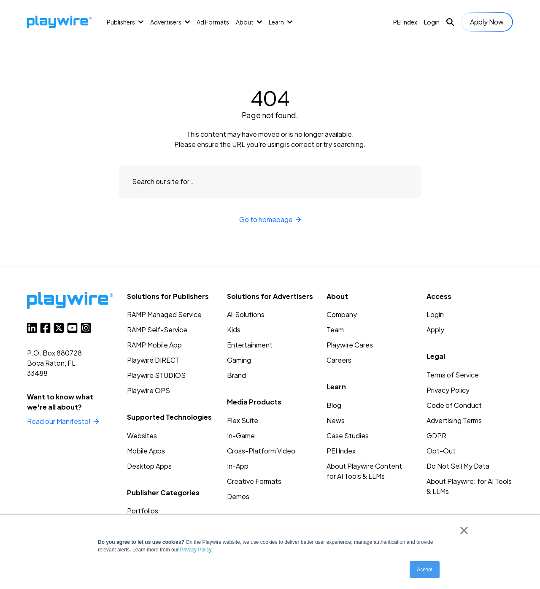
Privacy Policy (195, 550)
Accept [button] (424, 570)
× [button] (464, 530)
